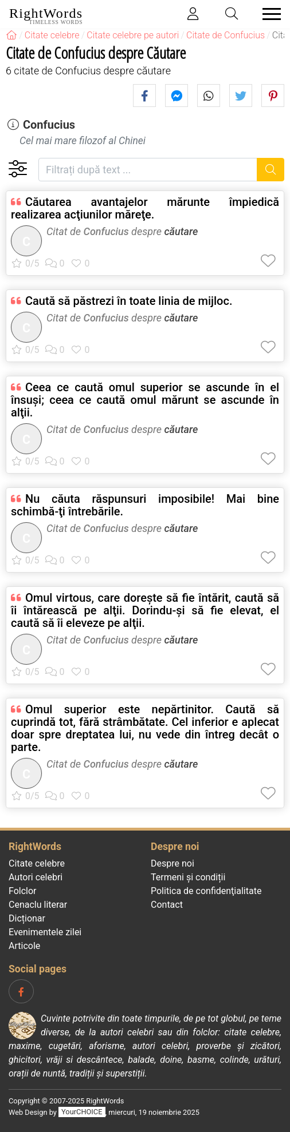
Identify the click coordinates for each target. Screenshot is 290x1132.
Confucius (49, 125)
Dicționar (27, 918)
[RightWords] (11, 35)
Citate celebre (37, 863)
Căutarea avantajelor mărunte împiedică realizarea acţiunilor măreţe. (145, 208)
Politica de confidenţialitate (206, 890)
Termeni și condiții (188, 877)
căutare (181, 231)
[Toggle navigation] (268, 14)
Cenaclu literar (38, 904)
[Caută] (271, 169)
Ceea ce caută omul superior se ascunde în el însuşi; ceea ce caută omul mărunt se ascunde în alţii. (145, 399)
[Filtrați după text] (147, 169)
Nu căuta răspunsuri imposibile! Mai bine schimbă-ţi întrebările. (145, 505)
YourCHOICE (81, 1112)
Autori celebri (35, 877)
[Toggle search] (232, 14)
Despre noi (172, 863)
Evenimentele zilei (45, 932)
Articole (24, 945)
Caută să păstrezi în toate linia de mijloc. (128, 301)
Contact (167, 904)
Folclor (23, 890)
